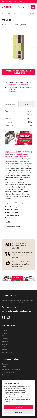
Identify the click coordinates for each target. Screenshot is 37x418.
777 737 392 (12, 307)
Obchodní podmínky (8, 372)
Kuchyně (5, 341)
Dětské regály (23, 14)
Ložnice (4, 333)
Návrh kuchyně (7, 352)
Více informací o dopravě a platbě (18, 84)
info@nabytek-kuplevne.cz (18, 311)
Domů (4, 14)
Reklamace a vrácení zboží (11, 369)
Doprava (5, 364)
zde (10, 399)
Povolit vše (18, 407)
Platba (4, 367)
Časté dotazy (6, 375)
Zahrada (4, 349)
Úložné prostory (7, 347)
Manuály (27, 104)
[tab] (18, 67)
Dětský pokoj (12, 14)
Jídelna (4, 344)
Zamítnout (18, 412)
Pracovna (5, 338)
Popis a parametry (10, 104)
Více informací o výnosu (15, 91)
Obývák (4, 330)
